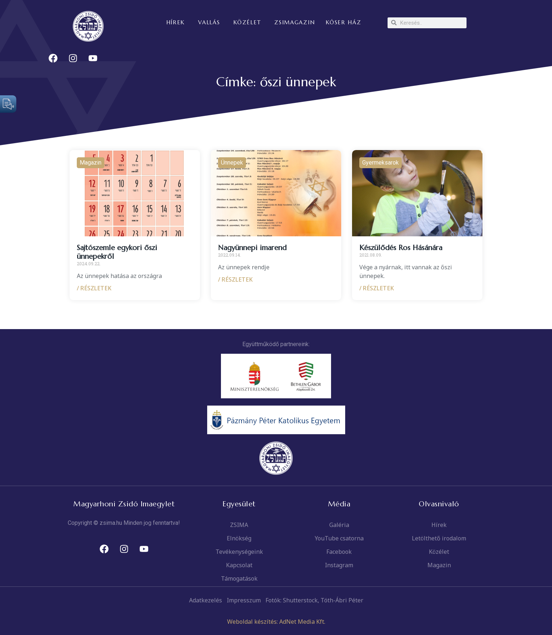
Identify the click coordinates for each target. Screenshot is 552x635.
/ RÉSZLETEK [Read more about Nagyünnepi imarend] (235, 279)
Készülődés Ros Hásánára (400, 247)
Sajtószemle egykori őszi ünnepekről (117, 252)
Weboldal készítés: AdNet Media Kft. (276, 622)
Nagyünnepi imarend (252, 247)
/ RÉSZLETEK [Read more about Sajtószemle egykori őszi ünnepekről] (94, 288)
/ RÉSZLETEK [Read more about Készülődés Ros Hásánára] (376, 288)
